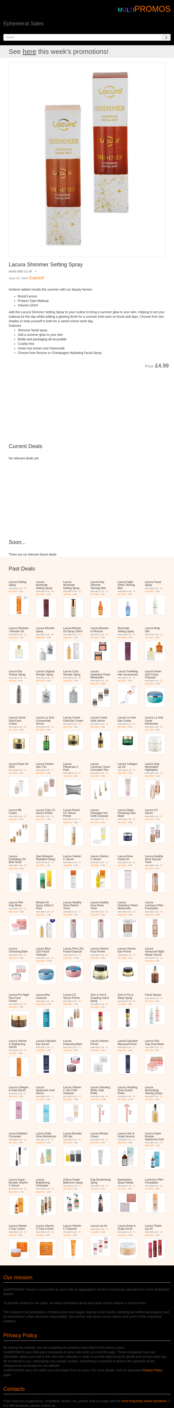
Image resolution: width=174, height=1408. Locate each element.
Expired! (36, 278)
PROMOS (152, 9)
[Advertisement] (60, 402)
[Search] (166, 37)
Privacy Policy (152, 1370)
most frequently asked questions (144, 1401)
